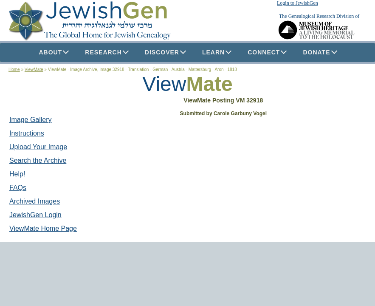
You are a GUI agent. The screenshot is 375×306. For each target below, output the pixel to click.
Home (14, 69)
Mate (209, 84)
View (164, 84)
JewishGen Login (35, 214)
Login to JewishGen (297, 3)
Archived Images (34, 201)
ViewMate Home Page (43, 228)
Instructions (26, 133)
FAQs (17, 187)
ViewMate (34, 69)
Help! (17, 174)
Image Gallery (30, 119)
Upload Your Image (38, 146)
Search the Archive (37, 160)
